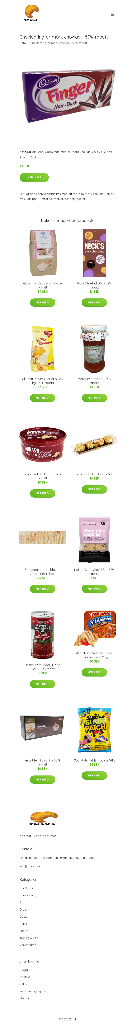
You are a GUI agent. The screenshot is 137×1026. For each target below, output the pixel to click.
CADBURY (98, 152)
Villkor (24, 984)
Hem (23, 43)
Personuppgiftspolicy (34, 991)
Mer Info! (34, 177)
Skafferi (25, 931)
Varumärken (62, 152)
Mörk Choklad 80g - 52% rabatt (94, 285)
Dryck (23, 909)
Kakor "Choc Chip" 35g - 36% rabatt (94, 572)
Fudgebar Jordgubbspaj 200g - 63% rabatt (42, 572)
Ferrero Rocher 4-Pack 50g (94, 474)
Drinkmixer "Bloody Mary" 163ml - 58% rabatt (42, 667)
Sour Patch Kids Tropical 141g (94, 760)
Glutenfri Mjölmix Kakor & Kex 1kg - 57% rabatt (42, 381)
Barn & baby (28, 895)
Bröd (40, 152)
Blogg (24, 970)
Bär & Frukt (27, 888)
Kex (109, 152)
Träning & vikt (29, 938)
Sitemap (25, 998)
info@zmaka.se (30, 866)
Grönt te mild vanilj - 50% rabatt (42, 762)
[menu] (112, 14)
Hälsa (23, 923)
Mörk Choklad (81, 152)
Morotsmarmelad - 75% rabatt (94, 381)
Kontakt (25, 977)
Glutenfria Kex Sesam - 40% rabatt (42, 285)
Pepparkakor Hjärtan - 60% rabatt (42, 476)
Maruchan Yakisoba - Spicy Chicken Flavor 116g (94, 655)
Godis (49, 152)
